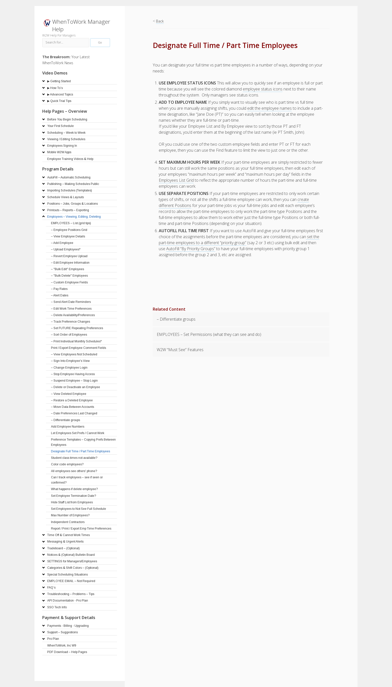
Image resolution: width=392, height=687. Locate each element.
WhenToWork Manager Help (81, 25)
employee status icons (262, 89)
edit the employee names (269, 108)
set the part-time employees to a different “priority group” (239, 239)
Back (160, 21)
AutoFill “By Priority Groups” (190, 248)
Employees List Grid (176, 180)
